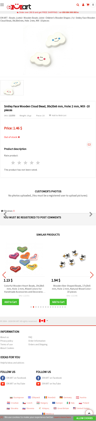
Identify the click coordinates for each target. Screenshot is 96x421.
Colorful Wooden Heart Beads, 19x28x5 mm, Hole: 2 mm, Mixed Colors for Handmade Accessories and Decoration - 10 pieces (24, 289)
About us (4, 337)
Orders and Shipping (37, 344)
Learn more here (62, 417)
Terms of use (6, 344)
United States (81, 408)
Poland (84, 402)
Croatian (13, 402)
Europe (57, 402)
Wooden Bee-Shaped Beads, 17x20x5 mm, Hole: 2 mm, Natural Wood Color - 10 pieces (72, 288)
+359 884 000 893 (69, 12)
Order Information (36, 340)
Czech (27, 402)
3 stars (26, 163)
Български (17, 397)
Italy (71, 402)
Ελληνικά (34, 397)
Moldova (48, 413)
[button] (31, 307)
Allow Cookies (84, 418)
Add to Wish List (57, 115)
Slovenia (28, 408)
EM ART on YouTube (12, 383)
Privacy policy (6, 340)
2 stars (19, 163)
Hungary (42, 402)
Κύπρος (43, 408)
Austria (81, 397)
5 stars (38, 163)
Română (49, 397)
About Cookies (7, 348)
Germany (66, 397)
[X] (1, 417)
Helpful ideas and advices (12, 362)
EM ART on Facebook (13, 378)
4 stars (32, 163)
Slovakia (12, 408)
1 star (13, 163)
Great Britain (61, 408)
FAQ (30, 337)
